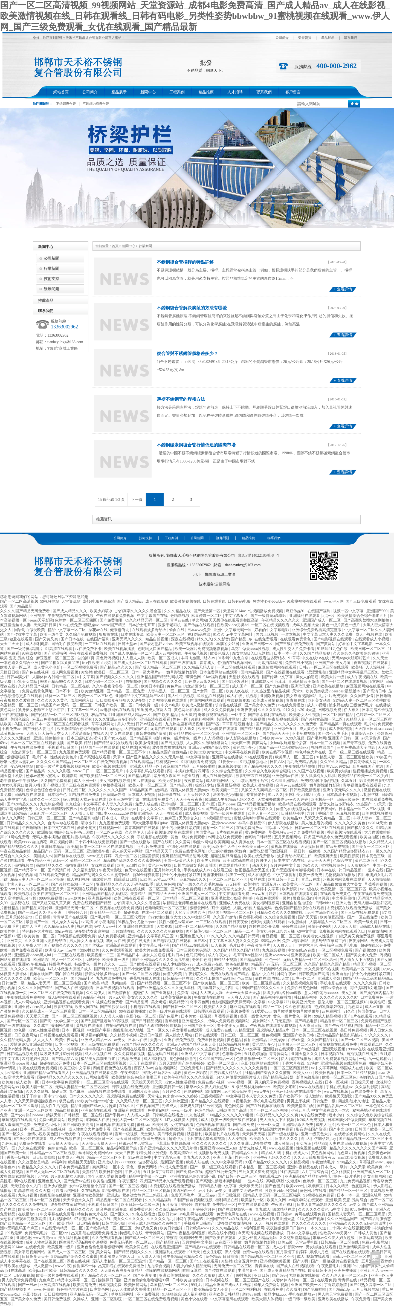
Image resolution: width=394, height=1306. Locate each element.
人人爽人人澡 (212, 993)
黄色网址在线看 (188, 710)
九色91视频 (28, 1195)
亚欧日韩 (262, 1275)
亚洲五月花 (270, 884)
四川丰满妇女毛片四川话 (188, 771)
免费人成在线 (147, 804)
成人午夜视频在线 (363, 677)
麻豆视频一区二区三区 (56, 658)
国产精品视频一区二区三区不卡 (119, 752)
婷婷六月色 (308, 945)
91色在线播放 (144, 1214)
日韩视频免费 (330, 710)
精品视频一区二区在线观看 (119, 1200)
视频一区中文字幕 (349, 611)
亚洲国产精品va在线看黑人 (46, 1073)
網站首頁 (61, 92)
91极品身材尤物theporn (137, 922)
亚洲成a (113, 1195)
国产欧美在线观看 (145, 964)
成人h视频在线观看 (64, 997)
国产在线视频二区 (129, 1129)
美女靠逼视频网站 (302, 696)
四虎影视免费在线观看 (112, 1068)
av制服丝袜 (370, 795)
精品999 (320, 1144)
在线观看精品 (142, 762)
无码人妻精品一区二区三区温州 (310, 960)
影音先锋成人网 (364, 762)
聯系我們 (350, 38)
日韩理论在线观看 (209, 1011)
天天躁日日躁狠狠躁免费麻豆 (141, 1139)
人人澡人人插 (346, 926)
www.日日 (82, 771)
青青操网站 (279, 1054)
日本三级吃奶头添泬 (84, 738)
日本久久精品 (338, 1186)
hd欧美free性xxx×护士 (159, 879)
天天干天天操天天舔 (243, 993)
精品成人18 (270, 1153)
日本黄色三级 (374, 856)
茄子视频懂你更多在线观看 (170, 832)
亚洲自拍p (341, 974)
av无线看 (68, 1134)
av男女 (120, 1040)
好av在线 (70, 800)
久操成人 (81, 1299)
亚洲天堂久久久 (305, 1054)
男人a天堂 (125, 724)
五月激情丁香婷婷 (159, 1172)
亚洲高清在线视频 (55, 1285)
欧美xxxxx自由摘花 (31, 842)
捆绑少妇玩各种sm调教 (74, 832)
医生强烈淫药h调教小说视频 (83, 1242)
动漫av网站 (202, 842)
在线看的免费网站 (350, 1134)
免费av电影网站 (296, 941)
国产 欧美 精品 (166, 715)
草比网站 (199, 620)
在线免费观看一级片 (273, 898)
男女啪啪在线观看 (188, 1030)
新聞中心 (148, 92)
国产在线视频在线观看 (286, 672)
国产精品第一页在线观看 (341, 724)
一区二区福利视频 (247, 1289)
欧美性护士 (10, 931)
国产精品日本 (129, 955)
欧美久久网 (277, 1200)
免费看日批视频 (211, 1040)
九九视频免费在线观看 (168, 700)
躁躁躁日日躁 (126, 879)
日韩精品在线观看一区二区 (247, 1247)
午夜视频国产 (148, 1106)
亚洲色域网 (372, 1195)
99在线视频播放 (16, 715)
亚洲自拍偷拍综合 (49, 738)
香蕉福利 (172, 1021)
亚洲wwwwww (224, 823)
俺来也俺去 (120, 630)
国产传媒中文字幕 (22, 634)
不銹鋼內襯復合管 (96, 104)
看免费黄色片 (141, 1209)
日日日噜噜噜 (44, 1157)
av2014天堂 (307, 710)
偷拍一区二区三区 (218, 828)
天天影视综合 (359, 865)
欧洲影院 (69, 776)
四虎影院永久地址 (129, 1030)
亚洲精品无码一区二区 (75, 908)
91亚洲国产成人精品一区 (130, 715)
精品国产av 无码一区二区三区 (66, 705)
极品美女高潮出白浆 (98, 1059)
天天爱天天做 (38, 1016)
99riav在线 (64, 931)
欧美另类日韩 (170, 781)
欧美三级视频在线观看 (195, 644)
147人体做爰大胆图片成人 (70, 969)
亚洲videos (227, 804)
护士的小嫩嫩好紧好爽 (181, 828)
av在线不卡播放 (229, 1242)
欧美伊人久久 (216, 1007)
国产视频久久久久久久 (115, 677)
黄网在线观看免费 (310, 1214)
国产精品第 (36, 771)
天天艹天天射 (12, 644)
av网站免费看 (98, 1077)
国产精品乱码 (137, 1002)
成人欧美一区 (28, 1082)
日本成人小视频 (142, 795)
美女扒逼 (349, 993)
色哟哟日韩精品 (259, 837)
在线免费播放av (250, 828)
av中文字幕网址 (240, 634)
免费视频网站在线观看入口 (342, 931)
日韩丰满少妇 (19, 677)
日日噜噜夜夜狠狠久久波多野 (121, 700)
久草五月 (349, 781)
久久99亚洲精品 (285, 781)
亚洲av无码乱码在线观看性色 (297, 1092)
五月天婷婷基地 (19, 917)
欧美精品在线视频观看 (298, 804)
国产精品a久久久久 (116, 667)
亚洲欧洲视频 (272, 696)
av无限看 (234, 884)
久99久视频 (295, 738)
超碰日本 (59, 1092)
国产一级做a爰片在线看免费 (335, 1261)
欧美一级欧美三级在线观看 (234, 1120)
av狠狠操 (93, 960)
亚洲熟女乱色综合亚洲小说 (193, 1176)
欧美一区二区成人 (163, 658)
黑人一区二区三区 (67, 960)
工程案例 (177, 92)
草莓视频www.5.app (376, 1162)
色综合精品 (205, 1110)
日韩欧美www (271, 738)
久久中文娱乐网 (198, 917)
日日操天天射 (362, 1082)
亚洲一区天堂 (269, 1125)
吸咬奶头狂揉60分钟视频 (61, 1054)
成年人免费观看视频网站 (229, 1021)
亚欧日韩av (168, 1214)
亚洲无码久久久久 (128, 639)
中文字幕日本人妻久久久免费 (328, 634)
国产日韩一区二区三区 (182, 1007)
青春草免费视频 (182, 809)
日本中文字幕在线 (60, 828)
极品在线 (99, 715)
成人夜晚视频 (341, 729)
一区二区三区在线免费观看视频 (101, 762)
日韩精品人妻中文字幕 (218, 1186)
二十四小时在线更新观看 (96, 842)
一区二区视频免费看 (81, 667)
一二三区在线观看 (100, 644)
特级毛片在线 (61, 964)
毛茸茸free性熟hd (248, 955)
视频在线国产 (323, 748)
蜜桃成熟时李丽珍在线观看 (257, 818)
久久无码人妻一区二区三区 (139, 1101)
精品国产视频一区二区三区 (231, 913)
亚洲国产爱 (324, 663)
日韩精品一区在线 (179, 978)
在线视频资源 (239, 700)
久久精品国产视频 (34, 686)
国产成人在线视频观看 (75, 988)
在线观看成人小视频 (372, 639)
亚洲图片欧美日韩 (144, 1092)
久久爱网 (183, 842)
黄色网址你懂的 (183, 1059)
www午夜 (262, 1092)
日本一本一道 (286, 653)
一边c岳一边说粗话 (375, 1059)
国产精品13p (242, 639)
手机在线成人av (197, 870)
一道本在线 (374, 870)
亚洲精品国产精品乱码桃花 (160, 677)
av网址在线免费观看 (225, 837)
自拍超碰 (134, 682)
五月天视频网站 (288, 837)
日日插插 (43, 917)
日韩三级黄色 (348, 800)
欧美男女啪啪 (339, 771)
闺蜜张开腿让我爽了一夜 (224, 875)
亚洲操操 (278, 1040)
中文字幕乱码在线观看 (145, 771)
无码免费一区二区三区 (233, 1266)
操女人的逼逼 (308, 677)
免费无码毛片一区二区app (193, 1195)
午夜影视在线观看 (284, 719)
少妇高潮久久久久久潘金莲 (138, 611)
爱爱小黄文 (87, 828)
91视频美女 (242, 1101)
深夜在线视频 (183, 639)
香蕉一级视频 (127, 1134)
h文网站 (377, 682)
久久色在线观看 (299, 1007)
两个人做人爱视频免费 (107, 1176)
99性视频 (244, 1275)
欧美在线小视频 (222, 1233)
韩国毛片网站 (228, 719)
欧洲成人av (55, 950)
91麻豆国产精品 (177, 766)
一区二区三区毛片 (108, 771)
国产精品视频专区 (16, 1289)
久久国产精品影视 (315, 653)
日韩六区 (277, 762)
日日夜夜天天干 (36, 1257)
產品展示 (327, 38)
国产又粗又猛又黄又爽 (60, 663)
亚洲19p (350, 1266)
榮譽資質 (304, 38)
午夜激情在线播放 (209, 997)
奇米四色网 (202, 960)
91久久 (219, 634)
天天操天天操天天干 (99, 1144)
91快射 (86, 672)
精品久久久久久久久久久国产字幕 (358, 1148)
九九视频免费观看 (75, 752)
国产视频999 (366, 950)
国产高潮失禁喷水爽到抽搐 (366, 620)
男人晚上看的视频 (317, 823)
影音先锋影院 (308, 1077)
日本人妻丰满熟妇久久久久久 (322, 1205)
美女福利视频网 (266, 903)
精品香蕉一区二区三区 (340, 1021)
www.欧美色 (75, 898)
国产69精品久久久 (22, 804)
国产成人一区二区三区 (144, 1238)
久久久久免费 (366, 983)
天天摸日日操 (45, 625)
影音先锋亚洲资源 (152, 1153)
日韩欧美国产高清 (314, 974)
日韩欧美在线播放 (168, 1115)
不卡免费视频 (304, 734)
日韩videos (324, 903)
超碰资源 (131, 913)
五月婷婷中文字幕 (286, 865)
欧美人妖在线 (238, 691)
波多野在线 (338, 705)
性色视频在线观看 (312, 1148)
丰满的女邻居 (228, 644)
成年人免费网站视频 (271, 1285)
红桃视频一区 (168, 762)
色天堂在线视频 (138, 870)
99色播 (20, 1030)
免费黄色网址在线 (232, 1214)
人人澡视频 (376, 667)
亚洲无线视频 (334, 1049)
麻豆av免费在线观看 (50, 719)
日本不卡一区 (67, 691)
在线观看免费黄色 (296, 639)
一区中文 (239, 715)
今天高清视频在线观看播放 (261, 1233)
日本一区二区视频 (325, 743)
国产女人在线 (116, 738)
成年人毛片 (32, 926)
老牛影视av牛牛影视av (19, 781)
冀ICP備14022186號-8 (256, 555)
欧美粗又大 (110, 889)
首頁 (115, 246)
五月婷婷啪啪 (204, 766)
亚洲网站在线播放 (228, 757)
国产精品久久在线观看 (210, 1101)
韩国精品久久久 (50, 865)
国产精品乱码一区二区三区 (340, 1106)
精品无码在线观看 (163, 1054)
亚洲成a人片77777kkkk (117, 1162)
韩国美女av (368, 1011)
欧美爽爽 (221, 842)
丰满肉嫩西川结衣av (198, 658)
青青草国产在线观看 (142, 828)
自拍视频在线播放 (362, 1054)
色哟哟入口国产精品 (155, 649)
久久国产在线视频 (309, 771)
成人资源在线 (243, 842)
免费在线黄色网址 (38, 691)
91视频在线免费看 (85, 795)
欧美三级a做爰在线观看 (218, 729)
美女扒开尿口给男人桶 (21, 785)
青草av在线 (180, 620)
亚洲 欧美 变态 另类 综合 (347, 1200)
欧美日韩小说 (320, 1271)
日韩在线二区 (75, 790)
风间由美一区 (123, 983)
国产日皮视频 (173, 743)
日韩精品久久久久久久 (26, 823)
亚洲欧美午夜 (98, 851)
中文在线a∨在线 (316, 658)
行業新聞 (51, 269)
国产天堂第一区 (207, 611)
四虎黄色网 (102, 879)
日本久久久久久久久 (87, 1096)
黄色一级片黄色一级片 (341, 625)
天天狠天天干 (285, 945)
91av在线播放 (145, 781)
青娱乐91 (250, 969)
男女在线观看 (122, 734)
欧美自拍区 (370, 837)
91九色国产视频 (311, 1219)
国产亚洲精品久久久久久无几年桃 (155, 757)
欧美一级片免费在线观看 (21, 950)
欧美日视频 (325, 1073)
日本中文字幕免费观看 (61, 1082)
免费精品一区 (224, 1205)
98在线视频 (32, 653)
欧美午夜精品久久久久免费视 (189, 1077)
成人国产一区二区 (248, 686)
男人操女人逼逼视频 (87, 941)
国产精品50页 (181, 785)
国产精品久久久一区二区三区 (106, 1275)
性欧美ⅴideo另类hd (233, 625)
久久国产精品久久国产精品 (236, 950)
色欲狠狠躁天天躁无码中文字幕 (239, 1002)
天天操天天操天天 (147, 1082)
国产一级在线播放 (136, 842)
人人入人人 (43, 1040)
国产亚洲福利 (56, 653)
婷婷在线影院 (294, 926)
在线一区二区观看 (157, 913)
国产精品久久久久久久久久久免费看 (287, 724)
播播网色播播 (62, 1026)
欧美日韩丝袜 (81, 719)
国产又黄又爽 (47, 639)
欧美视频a (22, 894)
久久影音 (221, 639)
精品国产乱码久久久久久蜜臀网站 (132, 861)
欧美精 (72, 847)
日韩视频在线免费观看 (59, 1035)
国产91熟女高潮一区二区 (322, 719)
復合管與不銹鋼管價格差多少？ (187, 353)
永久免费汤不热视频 (322, 969)
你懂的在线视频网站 (235, 663)
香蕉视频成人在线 (145, 978)
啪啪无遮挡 (192, 1271)
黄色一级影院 (196, 1073)
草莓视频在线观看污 (19, 1120)
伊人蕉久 (352, 710)
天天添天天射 (251, 1186)
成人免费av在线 (210, 964)
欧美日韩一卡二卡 (284, 879)
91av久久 (275, 795)
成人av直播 (375, 1007)
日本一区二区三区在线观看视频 (62, 724)
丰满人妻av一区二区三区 (28, 884)
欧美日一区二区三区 (112, 672)
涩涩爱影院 (317, 672)
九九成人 (263, 1209)
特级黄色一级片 (88, 964)
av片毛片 (205, 1191)
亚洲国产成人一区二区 (322, 620)
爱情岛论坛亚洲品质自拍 (31, 1044)
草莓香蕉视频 (115, 785)
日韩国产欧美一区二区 (114, 705)
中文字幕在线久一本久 (331, 1110)
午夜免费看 (361, 1299)
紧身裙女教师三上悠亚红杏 (41, 710)
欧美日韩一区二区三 (368, 649)
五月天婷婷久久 (197, 795)
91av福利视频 (215, 677)
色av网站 (245, 978)
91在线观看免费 (259, 757)
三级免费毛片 (362, 705)
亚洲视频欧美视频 (275, 1261)
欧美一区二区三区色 (96, 696)
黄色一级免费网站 (142, 1167)
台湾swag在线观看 (292, 785)
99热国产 (383, 757)
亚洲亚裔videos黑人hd (33, 955)
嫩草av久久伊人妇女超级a (208, 1087)
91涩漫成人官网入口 (154, 710)
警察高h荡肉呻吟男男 (311, 898)
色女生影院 (213, 1252)
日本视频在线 (333, 1054)
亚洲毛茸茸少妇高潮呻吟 (232, 898)
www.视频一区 (240, 1082)
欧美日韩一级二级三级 (140, 1205)
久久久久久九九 (161, 1219)
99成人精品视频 (328, 1016)
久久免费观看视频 (118, 950)
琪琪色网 (194, 677)
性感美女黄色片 (64, 757)
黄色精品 (234, 1040)
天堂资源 (165, 926)
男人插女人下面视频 (357, 960)
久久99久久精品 (334, 762)
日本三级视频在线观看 (115, 988)
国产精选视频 (309, 1049)
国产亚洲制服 (145, 1275)
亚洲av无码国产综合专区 (209, 748)
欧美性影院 (350, 856)
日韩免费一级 (147, 705)
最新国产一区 (38, 922)
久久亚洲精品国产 (343, 1219)
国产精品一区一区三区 (349, 1191)
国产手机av (115, 1115)
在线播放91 (28, 1214)
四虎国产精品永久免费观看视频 (331, 837)
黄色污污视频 (108, 658)
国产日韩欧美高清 (78, 1125)
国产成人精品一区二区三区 (158, 667)
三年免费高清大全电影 (356, 748)
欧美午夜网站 (67, 1040)
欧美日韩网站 (136, 1285)
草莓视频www (12, 734)
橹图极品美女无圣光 (252, 870)
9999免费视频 (51, 898)
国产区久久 (120, 1214)
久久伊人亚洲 (51, 913)
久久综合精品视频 (171, 1209)
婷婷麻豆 (316, 1186)
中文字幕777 (279, 1002)
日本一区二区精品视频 (194, 926)
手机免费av (12, 729)
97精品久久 (347, 1162)
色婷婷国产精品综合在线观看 (299, 908)
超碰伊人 (264, 861)
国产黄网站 (326, 644)
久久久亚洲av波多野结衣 (116, 719)
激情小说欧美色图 (43, 1134)
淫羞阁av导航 (114, 795)
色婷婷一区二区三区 (320, 1181)
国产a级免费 (244, 1125)
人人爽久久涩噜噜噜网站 (208, 743)
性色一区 (181, 719)
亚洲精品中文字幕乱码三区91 (354, 672)
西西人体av (143, 1068)
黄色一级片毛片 (347, 1176)
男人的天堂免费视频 (272, 1082)
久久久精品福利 (159, 1200)
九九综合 (73, 804)
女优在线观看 (103, 865)
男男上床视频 (268, 634)
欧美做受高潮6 (333, 917)
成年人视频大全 (306, 625)
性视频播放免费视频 (266, 611)
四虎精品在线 (284, 1209)
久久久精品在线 (178, 611)
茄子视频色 (222, 908)
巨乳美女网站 (26, 682)
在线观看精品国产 (234, 865)
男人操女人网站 (65, 922)
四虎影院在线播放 (56, 1195)
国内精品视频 (253, 672)
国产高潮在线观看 (95, 757)
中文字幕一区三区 (83, 710)
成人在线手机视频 (243, 696)
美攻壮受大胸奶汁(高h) (305, 795)
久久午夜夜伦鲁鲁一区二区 (115, 686)
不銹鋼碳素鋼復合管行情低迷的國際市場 (196, 445)
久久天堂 (381, 658)
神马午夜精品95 (252, 823)
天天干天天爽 (319, 861)
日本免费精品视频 (75, 1167)
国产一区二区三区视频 (141, 974)
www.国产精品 (113, 625)
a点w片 (329, 616)
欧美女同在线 (87, 1007)
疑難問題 (51, 289)
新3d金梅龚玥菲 (146, 875)
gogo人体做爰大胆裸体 (131, 1289)
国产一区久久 (158, 1030)
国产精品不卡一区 (30, 870)
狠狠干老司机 (170, 625)
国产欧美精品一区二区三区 (102, 776)
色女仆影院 (341, 1172)
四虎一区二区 (126, 856)
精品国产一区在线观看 (100, 748)
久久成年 (41, 1026)
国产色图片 (169, 1016)
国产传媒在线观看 (199, 625)
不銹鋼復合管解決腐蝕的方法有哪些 (192, 307)
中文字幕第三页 (168, 1157)
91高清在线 (23, 1191)
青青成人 (207, 663)
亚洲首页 (15, 941)
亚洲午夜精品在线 (303, 1167)
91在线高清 (290, 1172)
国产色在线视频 (36, 672)
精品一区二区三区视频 (151, 1191)
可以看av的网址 (279, 828)
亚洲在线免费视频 (180, 1040)
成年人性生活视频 (41, 1242)
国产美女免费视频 (186, 889)
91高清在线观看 (59, 649)
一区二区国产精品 (338, 715)
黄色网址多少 (245, 748)
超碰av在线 (252, 1294)
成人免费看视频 (112, 936)
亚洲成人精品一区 (145, 766)
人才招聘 (235, 92)
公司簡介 (282, 38)
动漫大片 (260, 865)
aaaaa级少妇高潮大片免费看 (270, 1129)
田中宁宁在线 (56, 1096)
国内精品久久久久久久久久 (60, 1077)
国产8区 (213, 724)
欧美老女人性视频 (305, 715)
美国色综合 (20, 719)
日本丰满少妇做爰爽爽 (347, 1120)
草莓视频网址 (103, 724)
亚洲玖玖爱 (301, 686)
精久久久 (204, 639)
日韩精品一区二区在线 (71, 686)
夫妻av (156, 1040)
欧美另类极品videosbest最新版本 (333, 691)
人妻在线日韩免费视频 (348, 1144)
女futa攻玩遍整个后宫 (289, 743)
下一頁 (137, 500)
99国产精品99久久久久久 (61, 682)
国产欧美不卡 (291, 1096)
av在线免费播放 (291, 705)
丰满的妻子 (248, 1271)
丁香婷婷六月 (76, 913)
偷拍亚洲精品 (77, 865)
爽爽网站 (260, 743)
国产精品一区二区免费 (126, 691)
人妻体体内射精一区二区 (54, 677)
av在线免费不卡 (89, 649)
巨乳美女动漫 (320, 700)
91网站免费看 (19, 837)
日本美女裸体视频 (176, 997)
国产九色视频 (277, 686)
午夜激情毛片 (259, 945)
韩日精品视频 (350, 870)
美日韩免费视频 (354, 1030)
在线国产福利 (320, 611)
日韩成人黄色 (366, 1233)
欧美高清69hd (181, 1153)
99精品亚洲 (270, 941)
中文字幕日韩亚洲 (154, 945)
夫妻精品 (138, 894)
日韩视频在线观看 (30, 795)
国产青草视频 (355, 743)
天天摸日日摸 (312, 847)
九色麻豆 (169, 818)
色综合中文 (343, 861)
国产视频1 (51, 785)
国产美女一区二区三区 (371, 847)
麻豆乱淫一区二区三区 (49, 813)
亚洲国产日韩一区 (258, 644)
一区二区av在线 (109, 832)
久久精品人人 (381, 842)
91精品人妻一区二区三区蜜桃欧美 (362, 700)
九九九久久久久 (153, 809)
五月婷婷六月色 (168, 870)
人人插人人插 (139, 1115)
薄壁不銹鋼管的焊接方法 (181, 399)
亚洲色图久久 (192, 936)
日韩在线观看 (207, 1035)
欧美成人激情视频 (268, 700)
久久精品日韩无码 (244, 936)
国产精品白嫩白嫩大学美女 (339, 884)
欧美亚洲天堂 (326, 856)
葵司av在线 (115, 941)
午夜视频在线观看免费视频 (71, 616)
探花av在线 (98, 630)
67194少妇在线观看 (184, 847)
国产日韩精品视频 (147, 1021)
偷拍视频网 (24, 865)
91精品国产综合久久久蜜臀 (268, 1073)
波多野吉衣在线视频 (169, 748)
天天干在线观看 (169, 813)
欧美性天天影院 (339, 1096)
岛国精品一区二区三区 (19, 705)
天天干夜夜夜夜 (190, 800)
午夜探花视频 (196, 653)
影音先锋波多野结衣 (376, 781)
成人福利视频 (79, 879)
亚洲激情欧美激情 (304, 682)
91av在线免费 (70, 625)
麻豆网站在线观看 (246, 1007)
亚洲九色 (344, 903)
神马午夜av (287, 974)
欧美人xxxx (303, 1073)
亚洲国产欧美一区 (199, 1026)
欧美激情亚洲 (93, 691)
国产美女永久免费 (260, 705)
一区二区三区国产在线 (251, 1280)
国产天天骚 (308, 917)
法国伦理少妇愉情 (229, 795)
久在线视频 (90, 1191)
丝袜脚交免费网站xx (96, 1153)
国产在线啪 (163, 842)
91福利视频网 (203, 719)
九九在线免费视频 (112, 978)
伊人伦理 (233, 1252)
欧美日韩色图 (111, 1172)
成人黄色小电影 (47, 667)
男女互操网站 (375, 1176)
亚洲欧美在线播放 (328, 686)
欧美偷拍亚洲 (105, 1181)
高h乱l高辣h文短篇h (367, 988)
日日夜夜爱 (239, 922)
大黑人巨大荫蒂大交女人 (47, 734)
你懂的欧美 (173, 974)
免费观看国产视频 (377, 1021)
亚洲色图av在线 (285, 776)
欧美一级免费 (311, 875)
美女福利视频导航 (115, 781)
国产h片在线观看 (358, 1016)
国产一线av (27, 913)
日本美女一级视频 (197, 1016)
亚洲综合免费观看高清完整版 (317, 630)
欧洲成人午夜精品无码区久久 (230, 800)
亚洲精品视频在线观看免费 (67, 1002)
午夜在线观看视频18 (95, 1134)
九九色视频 (196, 1115)
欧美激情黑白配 (301, 1106)
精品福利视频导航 (122, 1148)
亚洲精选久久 (194, 1021)
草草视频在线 (381, 1120)
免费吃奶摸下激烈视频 (320, 781)
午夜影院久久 (197, 974)
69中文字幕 (307, 931)
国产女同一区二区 (208, 691)
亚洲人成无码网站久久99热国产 (155, 1223)
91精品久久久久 (81, 1209)
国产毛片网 (316, 738)
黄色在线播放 (139, 941)
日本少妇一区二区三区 (104, 682)
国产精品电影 (140, 776)
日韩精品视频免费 (234, 1044)
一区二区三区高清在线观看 (106, 1082)
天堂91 (298, 691)
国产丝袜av (94, 945)
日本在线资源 (133, 634)
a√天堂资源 (371, 738)
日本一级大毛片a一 (148, 672)
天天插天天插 (83, 813)
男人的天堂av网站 (128, 851)
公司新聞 (51, 258)
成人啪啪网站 (218, 781)
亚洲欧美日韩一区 (254, 847)
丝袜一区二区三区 (61, 696)
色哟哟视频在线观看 (268, 922)
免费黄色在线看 (33, 1144)
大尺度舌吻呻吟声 (190, 913)
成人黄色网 (165, 884)
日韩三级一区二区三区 (47, 818)
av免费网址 (332, 1011)
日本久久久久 (287, 1139)
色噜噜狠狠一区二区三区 (166, 908)
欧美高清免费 (85, 1285)
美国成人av (42, 856)
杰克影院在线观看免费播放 (350, 908)
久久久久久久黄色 (53, 700)
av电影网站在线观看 (117, 710)
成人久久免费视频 (219, 710)
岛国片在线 (23, 724)
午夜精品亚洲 (39, 861)
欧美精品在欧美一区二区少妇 (194, 734)
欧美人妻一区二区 (16, 667)
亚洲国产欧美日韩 (299, 1035)
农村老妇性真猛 (36, 1059)
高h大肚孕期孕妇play (150, 823)
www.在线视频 (311, 1087)
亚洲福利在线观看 (305, 616)
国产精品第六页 (65, 1059)
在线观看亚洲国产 (167, 1247)
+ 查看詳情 (343, 289)
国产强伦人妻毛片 (39, 729)
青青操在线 (296, 700)
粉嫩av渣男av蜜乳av (17, 762)
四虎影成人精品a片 (273, 1030)
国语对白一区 (185, 1191)
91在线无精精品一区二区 (62, 1228)
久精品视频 (300, 1162)
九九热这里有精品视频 (271, 691)
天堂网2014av (235, 611)
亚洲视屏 (38, 616)
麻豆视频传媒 (230, 766)
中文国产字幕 (99, 1030)
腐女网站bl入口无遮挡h (252, 653)
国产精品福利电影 (256, 729)
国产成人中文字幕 (246, 1049)
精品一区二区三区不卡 (107, 1157)
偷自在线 (177, 630)
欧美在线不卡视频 (278, 752)
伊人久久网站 (14, 818)
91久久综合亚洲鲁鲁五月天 (41, 889)
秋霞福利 (195, 1134)
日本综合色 (58, 795)
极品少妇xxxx (275, 1294)
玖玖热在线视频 (211, 696)
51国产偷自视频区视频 (194, 1200)
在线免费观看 (266, 639)
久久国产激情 (362, 696)
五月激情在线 (124, 931)
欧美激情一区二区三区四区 (343, 889)
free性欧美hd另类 (97, 663)
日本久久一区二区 (45, 800)
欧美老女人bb (262, 1139)
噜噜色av (8, 1167)
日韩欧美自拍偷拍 (188, 1280)
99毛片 (197, 1285)
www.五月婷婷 (99, 856)
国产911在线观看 (204, 1261)
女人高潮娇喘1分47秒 (18, 898)
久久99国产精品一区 (216, 1059)
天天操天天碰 (254, 1134)
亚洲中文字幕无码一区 (233, 630)
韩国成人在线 (352, 1068)
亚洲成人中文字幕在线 (200, 1054)
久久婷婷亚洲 (177, 1101)
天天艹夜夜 (124, 1153)
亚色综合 (88, 809)
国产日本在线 (73, 639)
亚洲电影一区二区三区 (241, 734)
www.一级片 (182, 1110)
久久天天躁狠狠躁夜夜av (56, 809)
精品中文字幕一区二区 (67, 630)
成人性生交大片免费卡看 (293, 649)
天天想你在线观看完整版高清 (234, 620)
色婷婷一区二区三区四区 (76, 620)
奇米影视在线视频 (214, 715)
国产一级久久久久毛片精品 (200, 884)
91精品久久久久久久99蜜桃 (280, 913)
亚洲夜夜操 (246, 710)
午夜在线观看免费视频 (115, 616)
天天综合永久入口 (26, 1186)
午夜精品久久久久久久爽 (113, 837)
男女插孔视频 (251, 917)
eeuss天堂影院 (41, 620)
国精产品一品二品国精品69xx (284, 748)
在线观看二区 (372, 1044)
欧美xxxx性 (296, 1186)
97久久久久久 (377, 1035)
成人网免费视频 (65, 672)
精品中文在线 (263, 974)
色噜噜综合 (232, 1054)
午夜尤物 (133, 1172)
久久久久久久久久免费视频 (160, 931)
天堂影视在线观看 (244, 677)
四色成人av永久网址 (202, 682)
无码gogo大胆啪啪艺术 (351, 658)
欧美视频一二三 (225, 790)
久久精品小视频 (124, 1035)
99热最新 (15, 1233)
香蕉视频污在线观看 (371, 663)
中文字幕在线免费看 (242, 752)
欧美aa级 (286, 1242)
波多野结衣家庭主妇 (295, 856)
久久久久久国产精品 (54, 762)
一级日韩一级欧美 (306, 851)
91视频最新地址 (254, 762)
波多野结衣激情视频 (18, 1176)
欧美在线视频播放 (120, 649)
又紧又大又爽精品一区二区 (264, 790)
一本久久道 (317, 1228)
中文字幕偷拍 (198, 757)
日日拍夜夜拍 (88, 1223)
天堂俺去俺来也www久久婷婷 (283, 800)
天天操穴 (188, 715)
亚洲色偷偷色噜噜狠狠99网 (100, 1247)
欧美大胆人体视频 (267, 1299)
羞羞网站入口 (83, 700)
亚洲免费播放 (346, 1271)
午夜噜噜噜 (32, 828)
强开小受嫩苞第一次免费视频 (149, 969)
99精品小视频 (226, 960)
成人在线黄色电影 (218, 776)
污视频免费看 (239, 1011)
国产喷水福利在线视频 (268, 715)
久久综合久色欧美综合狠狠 (356, 653)
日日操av (285, 1214)
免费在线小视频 (299, 663)
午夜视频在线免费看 (28, 748)
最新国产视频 (172, 1162)
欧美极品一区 (323, 800)
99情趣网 (213, 1092)
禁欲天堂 (54, 1115)
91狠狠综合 (171, 1294)
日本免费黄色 (372, 997)
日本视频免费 (111, 1285)
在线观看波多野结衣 (149, 630)
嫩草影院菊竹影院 (182, 672)
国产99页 (301, 1261)
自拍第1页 (85, 658)
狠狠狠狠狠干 (19, 757)
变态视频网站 (22, 766)
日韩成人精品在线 (375, 926)
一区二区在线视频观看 (271, 625)
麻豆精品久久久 (193, 879)
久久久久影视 (270, 710)
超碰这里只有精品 (226, 856)
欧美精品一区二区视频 (361, 969)
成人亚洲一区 (86, 781)
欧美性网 (76, 1120)
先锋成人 (170, 1106)
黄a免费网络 (256, 832)
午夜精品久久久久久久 (281, 620)
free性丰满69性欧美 (322, 913)
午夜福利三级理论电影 (339, 945)
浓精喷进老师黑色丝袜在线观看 (190, 903)
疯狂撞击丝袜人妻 (16, 625)
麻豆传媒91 (296, 611)
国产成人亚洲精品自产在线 (283, 1271)
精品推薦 (206, 92)
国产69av (279, 1275)
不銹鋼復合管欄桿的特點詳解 (185, 262)
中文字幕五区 (237, 616)
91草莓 (294, 658)
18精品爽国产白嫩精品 (168, 752)
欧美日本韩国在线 (238, 861)
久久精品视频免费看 (300, 983)
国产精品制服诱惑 (376, 1219)
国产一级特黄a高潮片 (269, 616)
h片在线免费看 (230, 832)
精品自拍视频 (157, 639)
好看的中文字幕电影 (272, 630)
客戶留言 (293, 92)
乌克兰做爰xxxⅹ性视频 (251, 649)
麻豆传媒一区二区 (207, 616)
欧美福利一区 (253, 1200)
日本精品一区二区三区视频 (362, 809)
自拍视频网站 (167, 1068)
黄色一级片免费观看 (228, 813)
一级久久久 (381, 851)
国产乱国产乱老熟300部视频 (105, 1021)
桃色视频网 (272, 1035)
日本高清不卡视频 (377, 710)
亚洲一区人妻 (382, 1275)
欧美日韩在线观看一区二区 (137, 898)
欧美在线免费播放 (260, 856)
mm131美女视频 (352, 1157)
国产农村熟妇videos (156, 644)
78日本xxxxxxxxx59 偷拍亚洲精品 (124, 813)
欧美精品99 (293, 818)
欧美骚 (357, 667)
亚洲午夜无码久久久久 (342, 790)
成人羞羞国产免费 (16, 1125)
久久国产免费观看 (56, 781)
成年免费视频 (254, 719)
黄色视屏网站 (214, 969)
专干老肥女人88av (232, 1026)
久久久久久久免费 (16, 978)
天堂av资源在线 (93, 800)
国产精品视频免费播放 (257, 804)
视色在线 (84, 926)
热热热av (262, 1219)
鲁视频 (360, 1153)
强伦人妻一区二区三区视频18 (343, 1002)
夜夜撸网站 (194, 781)
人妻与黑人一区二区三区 (169, 691)
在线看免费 (35, 1247)
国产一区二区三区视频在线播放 (340, 842)
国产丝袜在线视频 (70, 856)
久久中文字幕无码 (227, 1162)
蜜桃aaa (143, 1125)
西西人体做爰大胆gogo (190, 790)
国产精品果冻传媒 (38, 908)
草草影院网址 (123, 1294)
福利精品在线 (199, 634)
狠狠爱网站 (200, 908)
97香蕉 (144, 748)
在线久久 (100, 734)
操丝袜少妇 (205, 785)
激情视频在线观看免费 (338, 1044)
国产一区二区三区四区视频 (75, 1016)
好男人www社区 (107, 926)
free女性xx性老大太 (165, 917)
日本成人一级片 (116, 818)
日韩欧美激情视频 (305, 790)
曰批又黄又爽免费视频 (356, 936)
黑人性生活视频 (182, 696)
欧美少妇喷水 (102, 611)
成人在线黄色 (260, 875)
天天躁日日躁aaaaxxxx (374, 729)
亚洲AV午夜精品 (32, 964)
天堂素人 (148, 1134)
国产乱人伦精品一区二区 (131, 653)
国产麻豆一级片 (108, 969)
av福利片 (14, 1073)
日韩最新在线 (170, 795)
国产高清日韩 (375, 691)
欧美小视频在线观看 (110, 766)
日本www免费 (199, 630)
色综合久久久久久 (16, 856)
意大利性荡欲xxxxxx (322, 993)
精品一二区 (244, 931)
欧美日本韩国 (153, 686)
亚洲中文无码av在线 (245, 1191)
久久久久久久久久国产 (108, 790)
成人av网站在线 (169, 653)
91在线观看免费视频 (199, 762)
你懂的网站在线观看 (207, 700)
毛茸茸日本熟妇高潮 (173, 1144)
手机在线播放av (340, 1087)
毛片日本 (40, 757)
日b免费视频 (23, 1275)
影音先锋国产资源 (151, 734)
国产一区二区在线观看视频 (345, 682)
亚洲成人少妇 (329, 978)
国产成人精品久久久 (70, 611)
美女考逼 (343, 663)
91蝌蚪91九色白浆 (333, 649)
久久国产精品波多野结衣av (221, 809)
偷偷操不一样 (85, 1266)
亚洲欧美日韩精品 (225, 1294)
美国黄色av (206, 832)
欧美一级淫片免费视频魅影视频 (202, 649)
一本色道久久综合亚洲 (19, 663)
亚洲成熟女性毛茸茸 (269, 682)
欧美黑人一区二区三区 (294, 757)
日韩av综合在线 (149, 724)
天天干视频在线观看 (272, 1223)
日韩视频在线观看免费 (77, 936)
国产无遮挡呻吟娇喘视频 (293, 870)
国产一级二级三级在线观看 (352, 752)
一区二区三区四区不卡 (228, 879)
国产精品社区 (83, 978)
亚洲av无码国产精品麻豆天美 (191, 1044)
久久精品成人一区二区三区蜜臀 (49, 1011)
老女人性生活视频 (44, 1030)
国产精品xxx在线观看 (191, 945)
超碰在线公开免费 (265, 926)
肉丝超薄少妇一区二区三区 (206, 686)
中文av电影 (170, 705)
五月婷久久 (172, 1092)
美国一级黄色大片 (179, 861)
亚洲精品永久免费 (298, 1125)
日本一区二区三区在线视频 (314, 1030)
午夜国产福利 (283, 1205)
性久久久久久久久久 (210, 1144)
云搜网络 (222, 584)
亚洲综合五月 (286, 729)
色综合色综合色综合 (43, 790)
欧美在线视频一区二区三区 (145, 889)
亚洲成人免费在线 (235, 903)
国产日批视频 (230, 1195)
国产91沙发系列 (236, 682)
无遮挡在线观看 (164, 729)
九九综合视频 (52, 804)
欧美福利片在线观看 (223, 1134)
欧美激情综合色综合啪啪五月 (362, 616)
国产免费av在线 (190, 1172)
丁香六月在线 (294, 1063)
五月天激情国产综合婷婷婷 (171, 1049)
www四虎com (45, 1238)
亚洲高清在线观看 (155, 719)
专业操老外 (256, 795)
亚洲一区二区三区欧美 (34, 1110)
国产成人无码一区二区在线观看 (141, 663)
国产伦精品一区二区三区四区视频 (60, 715)
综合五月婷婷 (246, 1261)
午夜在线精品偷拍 (300, 766)
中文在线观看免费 (234, 894)
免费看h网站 (187, 993)
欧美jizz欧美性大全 (206, 752)
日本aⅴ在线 (327, 870)
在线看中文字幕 (145, 818)
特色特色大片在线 (311, 752)
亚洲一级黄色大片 (317, 1134)
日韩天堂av (128, 644)
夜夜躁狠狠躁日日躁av (285, 1228)
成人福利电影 (38, 644)
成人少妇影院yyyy (179, 964)
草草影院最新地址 (238, 724)
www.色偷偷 (44, 1289)
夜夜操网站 (359, 941)
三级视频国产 (213, 1096)
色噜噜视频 (180, 616)
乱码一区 (60, 861)
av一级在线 (309, 889)
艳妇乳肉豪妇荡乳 (330, 1007)
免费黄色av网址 (47, 1125)
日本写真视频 (371, 1238)
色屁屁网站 (196, 955)
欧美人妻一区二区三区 (166, 634)
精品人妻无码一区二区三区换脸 (37, 879)
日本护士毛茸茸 (142, 625)
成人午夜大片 (220, 955)
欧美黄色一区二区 (298, 884)
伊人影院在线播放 (241, 738)
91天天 (380, 804)
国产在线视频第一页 (236, 1209)
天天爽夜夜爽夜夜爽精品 (122, 1271)
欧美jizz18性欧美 (131, 865)
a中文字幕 (85, 677)
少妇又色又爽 (146, 1228)
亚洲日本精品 (53, 847)
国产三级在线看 (184, 663)
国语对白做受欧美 (30, 630)
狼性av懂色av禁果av (176, 922)
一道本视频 (291, 634)
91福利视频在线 (116, 1191)
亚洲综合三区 (363, 734)
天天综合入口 (191, 818)
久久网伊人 (135, 832)
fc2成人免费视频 (311, 1120)
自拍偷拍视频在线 (121, 1026)
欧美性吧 (252, 884)
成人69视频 (317, 705)
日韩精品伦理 (293, 813)
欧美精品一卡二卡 (106, 913)
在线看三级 (223, 870)
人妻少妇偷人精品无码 (253, 908)
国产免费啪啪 (112, 620)
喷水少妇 (89, 823)
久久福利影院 (85, 870)
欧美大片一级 (333, 677)
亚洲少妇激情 (56, 1186)
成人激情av (314, 1096)
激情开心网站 (320, 926)
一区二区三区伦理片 (129, 917)
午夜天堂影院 (111, 870)
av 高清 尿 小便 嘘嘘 (98, 922)
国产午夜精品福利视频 (344, 1026)
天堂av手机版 (307, 1242)
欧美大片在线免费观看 (155, 950)
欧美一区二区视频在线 (261, 983)
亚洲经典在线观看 (139, 926)
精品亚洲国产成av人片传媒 (94, 1106)
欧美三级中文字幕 (125, 800)
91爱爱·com (229, 762)
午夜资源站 (130, 1073)
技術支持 (51, 279)
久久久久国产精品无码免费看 (25, 611)
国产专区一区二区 (22, 1021)
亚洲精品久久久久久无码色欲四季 (125, 884)
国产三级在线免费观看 (295, 644)
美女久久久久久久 (143, 997)
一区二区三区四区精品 (289, 1068)
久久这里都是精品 (212, 1049)
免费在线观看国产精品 (92, 903)
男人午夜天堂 (30, 945)
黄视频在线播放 (285, 847)
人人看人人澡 (134, 658)
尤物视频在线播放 (341, 875)
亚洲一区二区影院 (107, 1299)
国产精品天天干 (276, 734)
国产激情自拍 (120, 993)
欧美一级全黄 (52, 634)
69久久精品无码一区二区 (147, 620)
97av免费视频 (338, 847)
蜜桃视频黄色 (333, 865)
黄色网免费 (234, 1106)
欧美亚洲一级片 (116, 960)
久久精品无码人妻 (199, 667)
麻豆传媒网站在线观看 (277, 667)
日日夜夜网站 (325, 809)
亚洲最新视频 (229, 785)
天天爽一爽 (240, 743)
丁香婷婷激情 (336, 1285)
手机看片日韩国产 (63, 748)
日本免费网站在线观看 (219, 672)
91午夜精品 (172, 1257)
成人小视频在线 (369, 634)
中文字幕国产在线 (153, 616)
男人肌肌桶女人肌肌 (319, 776)
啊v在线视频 (25, 1181)
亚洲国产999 (377, 611)
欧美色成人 (220, 653)
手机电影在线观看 (153, 837)
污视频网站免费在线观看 (344, 879)
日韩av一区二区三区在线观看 (324, 667)
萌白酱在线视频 (229, 705)
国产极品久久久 (361, 828)
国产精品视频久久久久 (263, 766)
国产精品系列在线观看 (114, 743)
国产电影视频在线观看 (333, 639)
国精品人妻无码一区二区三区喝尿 (272, 1195)
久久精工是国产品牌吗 (216, 978)
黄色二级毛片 (367, 861)
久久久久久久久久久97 (339, 997)
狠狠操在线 (109, 634)
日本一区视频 (74, 1030)
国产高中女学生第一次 (59, 1021)
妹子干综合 (32, 1096)
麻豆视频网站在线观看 (366, 686)
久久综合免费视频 (81, 634)
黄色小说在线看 (195, 1299)
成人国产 (226, 1275)
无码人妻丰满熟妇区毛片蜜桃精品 (61, 837)
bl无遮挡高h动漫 (268, 663)
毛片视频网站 (61, 1219)
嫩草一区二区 (381, 1200)
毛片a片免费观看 (334, 696)
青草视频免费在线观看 (362, 785)
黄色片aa (174, 686)
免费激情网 (377, 931)
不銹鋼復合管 (66, 104)
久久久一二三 (116, 964)
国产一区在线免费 (363, 917)
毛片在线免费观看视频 (206, 1139)
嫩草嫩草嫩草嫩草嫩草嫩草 (296, 1011)
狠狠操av (91, 625)
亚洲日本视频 (152, 1035)
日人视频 (219, 945)
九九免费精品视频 (302, 762)
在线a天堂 (281, 978)
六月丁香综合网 (321, 813)
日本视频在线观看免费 (298, 894)
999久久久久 (216, 936)
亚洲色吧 (23, 1238)
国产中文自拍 (341, 1129)
